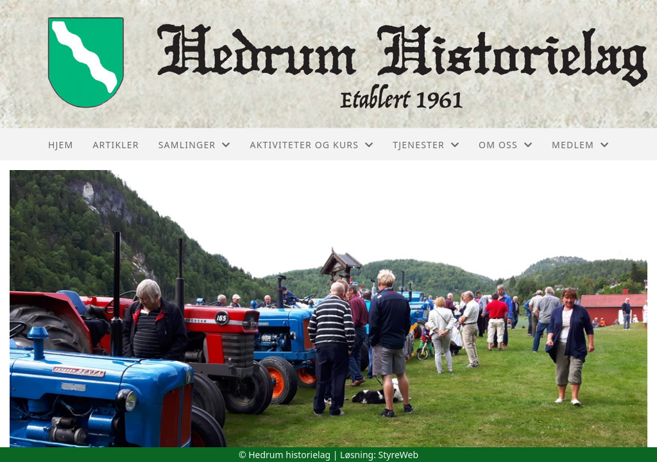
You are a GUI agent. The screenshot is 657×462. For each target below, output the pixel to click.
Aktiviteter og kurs (311, 145)
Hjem (60, 145)
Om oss (506, 145)
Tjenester (426, 145)
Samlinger (194, 145)
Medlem (580, 145)
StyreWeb (399, 455)
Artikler (115, 145)
